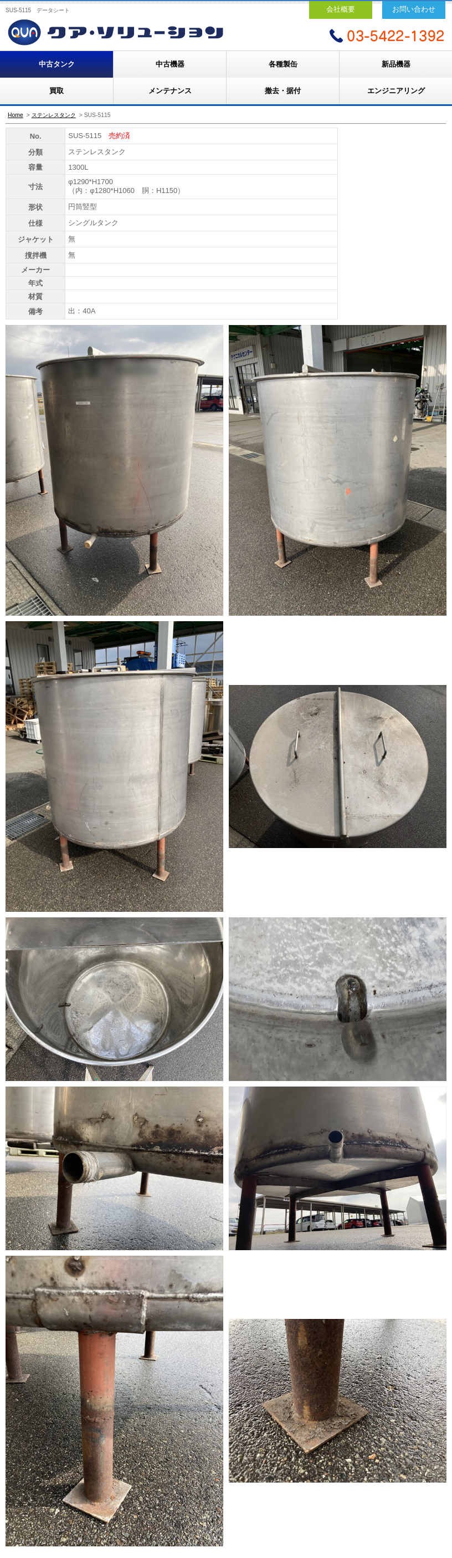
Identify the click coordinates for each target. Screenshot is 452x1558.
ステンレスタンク (54, 115)
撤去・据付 (283, 91)
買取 (56, 91)
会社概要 (340, 9)
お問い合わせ (413, 9)
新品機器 (396, 64)
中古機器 (170, 64)
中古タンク (57, 64)
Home (15, 115)
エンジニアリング (396, 91)
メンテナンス (170, 91)
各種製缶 (283, 64)
